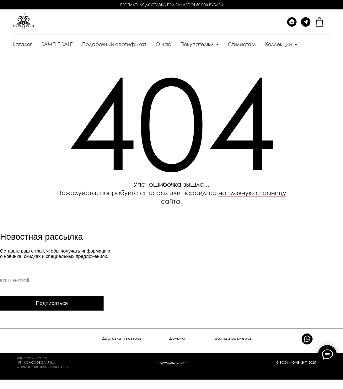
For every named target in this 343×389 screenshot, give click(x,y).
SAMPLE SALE (57, 44)
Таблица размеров (232, 338)
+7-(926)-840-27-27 (171, 363)
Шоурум (177, 338)
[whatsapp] (292, 22)
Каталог (22, 44)
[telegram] (305, 22)
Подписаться (52, 303)
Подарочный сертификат (114, 44)
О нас (163, 44)
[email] (66, 280)
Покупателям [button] (197, 44)
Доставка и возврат (122, 338)
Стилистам (242, 44)
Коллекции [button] (279, 44)
